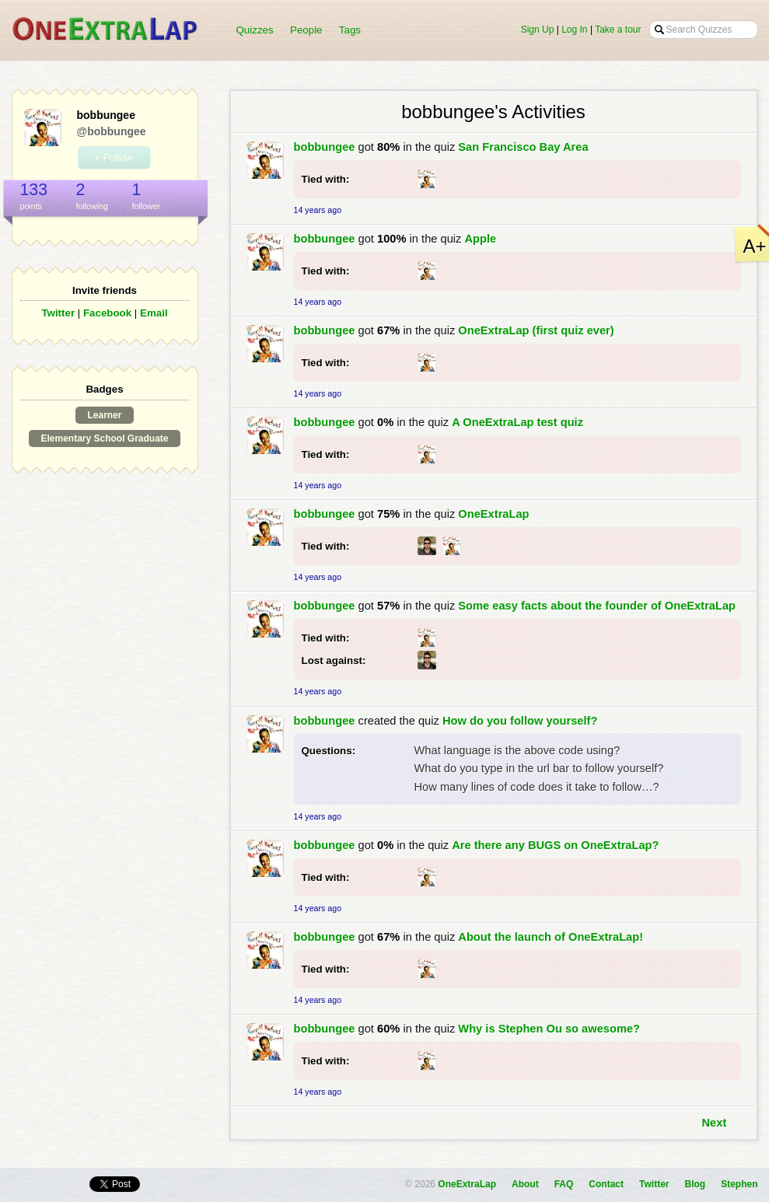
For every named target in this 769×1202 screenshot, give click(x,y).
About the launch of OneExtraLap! (550, 937)
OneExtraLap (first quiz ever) (535, 330)
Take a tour (618, 29)
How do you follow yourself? (519, 721)
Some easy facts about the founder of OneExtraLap (597, 605)
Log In (574, 29)
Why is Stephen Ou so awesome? (549, 1028)
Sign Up (537, 29)
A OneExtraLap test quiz (517, 422)
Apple (480, 238)
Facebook (107, 313)
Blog (694, 1184)
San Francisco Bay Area (523, 147)
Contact (606, 1184)
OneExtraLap (493, 514)
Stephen (739, 1184)
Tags (350, 30)
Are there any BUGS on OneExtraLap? (555, 845)
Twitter (58, 313)
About (525, 1184)
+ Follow (113, 157)
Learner (104, 415)
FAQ (564, 1184)
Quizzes (255, 30)
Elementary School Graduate (104, 438)
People (306, 30)
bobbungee (324, 147)
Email (154, 313)
